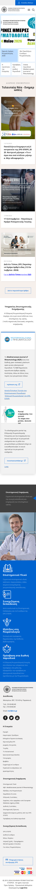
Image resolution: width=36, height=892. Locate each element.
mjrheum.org (12, 384)
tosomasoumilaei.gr (15, 461)
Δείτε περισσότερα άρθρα (18, 290)
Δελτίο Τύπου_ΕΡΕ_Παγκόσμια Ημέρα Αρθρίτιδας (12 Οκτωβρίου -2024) (17, 267)
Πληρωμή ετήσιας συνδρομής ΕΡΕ (14, 861)
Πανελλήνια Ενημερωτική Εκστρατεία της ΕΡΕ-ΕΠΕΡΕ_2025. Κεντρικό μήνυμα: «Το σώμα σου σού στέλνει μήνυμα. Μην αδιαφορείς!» (18, 152)
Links (6, 467)
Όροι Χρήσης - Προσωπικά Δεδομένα (18, 885)
